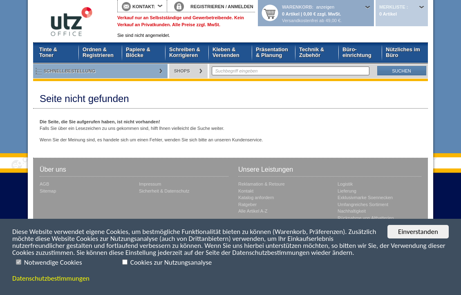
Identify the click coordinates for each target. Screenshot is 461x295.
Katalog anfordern (256, 197)
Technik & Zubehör (311, 52)
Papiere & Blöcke (138, 52)
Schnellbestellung (70, 70)
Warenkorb (297, 7)
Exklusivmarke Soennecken (365, 197)
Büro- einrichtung (356, 52)
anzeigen (325, 7)
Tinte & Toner (48, 52)
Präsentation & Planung (272, 52)
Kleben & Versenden (226, 52)
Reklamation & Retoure (261, 184)
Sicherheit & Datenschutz (164, 190)
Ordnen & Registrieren (98, 52)
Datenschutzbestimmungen (51, 278)
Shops (182, 70)
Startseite (69, 21)
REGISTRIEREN (207, 6)
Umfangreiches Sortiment (363, 204)
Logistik (345, 184)
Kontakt (245, 190)
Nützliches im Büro (403, 52)
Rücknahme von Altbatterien (366, 218)
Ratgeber (247, 204)
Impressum (150, 184)
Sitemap (48, 190)
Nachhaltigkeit (352, 211)
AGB (44, 184)
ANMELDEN (240, 6)
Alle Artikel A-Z (253, 211)
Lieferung (347, 190)
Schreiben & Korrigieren (184, 52)
